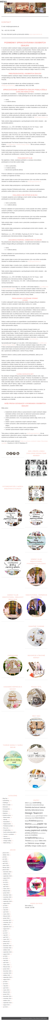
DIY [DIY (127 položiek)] (41, 813)
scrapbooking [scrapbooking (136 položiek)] (31, 838)
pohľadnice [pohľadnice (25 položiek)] (34, 833)
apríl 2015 (5, 988)
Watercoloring (6, 842)
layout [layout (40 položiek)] (38, 821)
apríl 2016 (5, 962)
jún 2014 (5, 1007)
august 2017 (6, 928)
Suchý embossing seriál (9, 832)
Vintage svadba (7, 840)
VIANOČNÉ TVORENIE (36, 626)
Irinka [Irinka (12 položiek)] (32, 818)
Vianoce (5, 836)
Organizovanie (7, 823)
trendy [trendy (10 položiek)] (32, 840)
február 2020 (6, 867)
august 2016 (6, 954)
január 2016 (6, 969)
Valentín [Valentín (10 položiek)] (36, 840)
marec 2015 (6, 990)
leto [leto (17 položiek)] (42, 821)
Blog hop (5, 798)
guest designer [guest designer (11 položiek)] (40, 815)
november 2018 (7, 897)
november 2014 (7, 998)
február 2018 (6, 916)
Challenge (5, 802)
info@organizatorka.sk (8, 85)
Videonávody (6, 838)
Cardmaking (6, 800)
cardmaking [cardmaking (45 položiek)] (37, 803)
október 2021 (6, 855)
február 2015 (6, 992)
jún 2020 (5, 859)
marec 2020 (6, 865)
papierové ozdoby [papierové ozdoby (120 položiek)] (39, 830)
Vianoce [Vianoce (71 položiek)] (30, 843)
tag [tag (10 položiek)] (43, 838)
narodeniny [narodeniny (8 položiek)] (34, 824)
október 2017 (6, 924)
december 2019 (7, 871)
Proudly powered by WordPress (27, 1018)
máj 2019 (5, 884)
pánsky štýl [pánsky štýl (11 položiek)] (28, 835)
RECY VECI (36, 716)
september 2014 (7, 1002)
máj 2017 (5, 935)
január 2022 (6, 852)
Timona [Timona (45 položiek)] (27, 840)
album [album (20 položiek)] (27, 803)
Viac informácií (33, 339)
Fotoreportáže (6, 809)
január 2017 (6, 943)
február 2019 (6, 890)
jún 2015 (5, 983)
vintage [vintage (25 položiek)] (37, 843)
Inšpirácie (5, 813)
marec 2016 (6, 964)
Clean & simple (6, 804)
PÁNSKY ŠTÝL (36, 687)
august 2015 (6, 979)
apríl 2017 (5, 937)
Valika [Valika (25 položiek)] (41, 840)
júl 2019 (5, 880)
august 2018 (6, 903)
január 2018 (6, 918)
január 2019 (6, 893)
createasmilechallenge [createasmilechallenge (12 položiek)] (38, 805)
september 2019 (7, 876)
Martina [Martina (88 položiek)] (28, 824)
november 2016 (7, 947)
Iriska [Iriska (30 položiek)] (36, 818)
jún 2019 (5, 882)
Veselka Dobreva (43, 1018)
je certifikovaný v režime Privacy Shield (18, 144)
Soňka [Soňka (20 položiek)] (40, 838)
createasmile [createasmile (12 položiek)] (28, 805)
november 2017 (7, 922)
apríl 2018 (5, 912)
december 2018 (7, 895)
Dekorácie (5, 807)
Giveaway (5, 811)
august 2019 (6, 878)
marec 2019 (6, 888)
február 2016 (6, 966)
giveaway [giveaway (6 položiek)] (34, 815)
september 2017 (7, 926)
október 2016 (6, 950)
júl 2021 (5, 857)
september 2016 (7, 952)
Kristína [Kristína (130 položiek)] (32, 820)
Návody (5, 819)
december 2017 (7, 920)
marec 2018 (6, 914)
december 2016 (7, 945)
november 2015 (7, 973)
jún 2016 (5, 958)
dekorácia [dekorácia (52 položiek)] (35, 810)
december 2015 (7, 971)
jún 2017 (5, 933)
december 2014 (7, 996)
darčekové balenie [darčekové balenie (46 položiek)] (38, 807)
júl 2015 (5, 981)
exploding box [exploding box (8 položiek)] (28, 815)
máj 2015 (5, 985)
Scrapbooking (6, 830)
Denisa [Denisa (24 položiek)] (41, 810)
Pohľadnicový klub (8, 826)
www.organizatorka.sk (35, 34)
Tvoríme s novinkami (8, 834)
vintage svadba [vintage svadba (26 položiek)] (36, 846)
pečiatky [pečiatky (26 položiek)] (27, 833)
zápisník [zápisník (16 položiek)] (44, 846)
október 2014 (6, 1000)
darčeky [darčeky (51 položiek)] (28, 810)
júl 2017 (5, 931)
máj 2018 (5, 909)
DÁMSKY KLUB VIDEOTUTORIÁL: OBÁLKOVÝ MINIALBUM (12, 597)
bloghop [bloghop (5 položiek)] (30, 802)
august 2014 (6, 1004)
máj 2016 (5, 960)
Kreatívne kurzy (7, 815)
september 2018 (7, 901)
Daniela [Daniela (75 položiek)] (28, 807)
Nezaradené (6, 821)
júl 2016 (5, 956)
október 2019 (6, 874)
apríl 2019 (5, 886)
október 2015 (6, 975)
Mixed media (6, 817)
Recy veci (5, 828)
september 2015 (7, 977)
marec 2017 (6, 939)
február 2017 (6, 941)
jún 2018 (5, 907)
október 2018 (6, 899)
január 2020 (6, 869)
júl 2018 (5, 905)
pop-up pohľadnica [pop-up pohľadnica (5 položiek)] (41, 833)
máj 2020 (5, 861)
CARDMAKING (13, 655)
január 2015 (6, 994)
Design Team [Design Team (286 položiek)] (32, 813)
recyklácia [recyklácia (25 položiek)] (34, 835)
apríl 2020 (5, 863)
